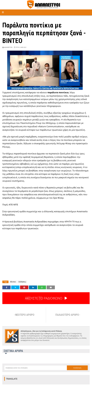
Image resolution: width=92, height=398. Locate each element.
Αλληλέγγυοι (8, 47)
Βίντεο (13, 282)
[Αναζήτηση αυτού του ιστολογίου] (35, 367)
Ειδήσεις (22, 282)
